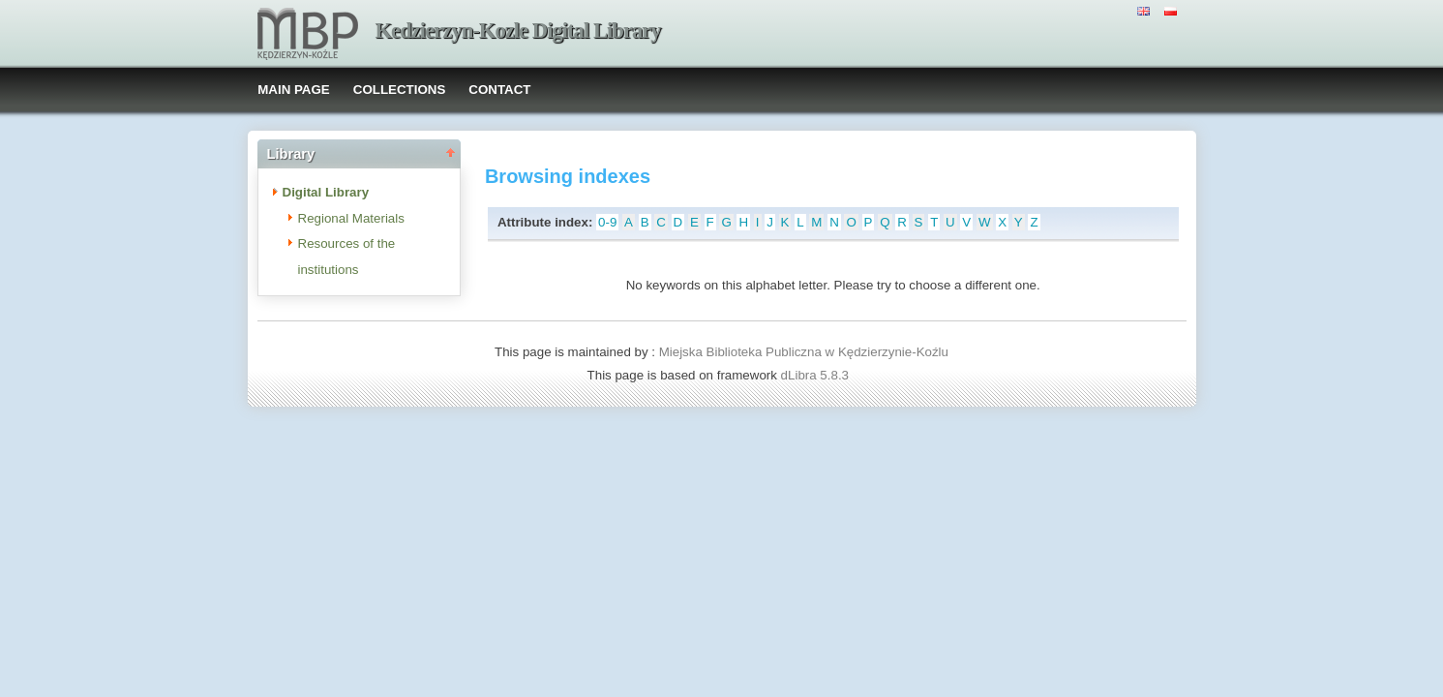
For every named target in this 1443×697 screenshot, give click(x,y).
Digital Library (326, 192)
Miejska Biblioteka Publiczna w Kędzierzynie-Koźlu (803, 352)
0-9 (607, 222)
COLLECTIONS (399, 89)
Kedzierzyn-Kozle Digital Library (518, 30)
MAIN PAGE (293, 89)
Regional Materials (351, 218)
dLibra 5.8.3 (817, 375)
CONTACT (499, 89)
